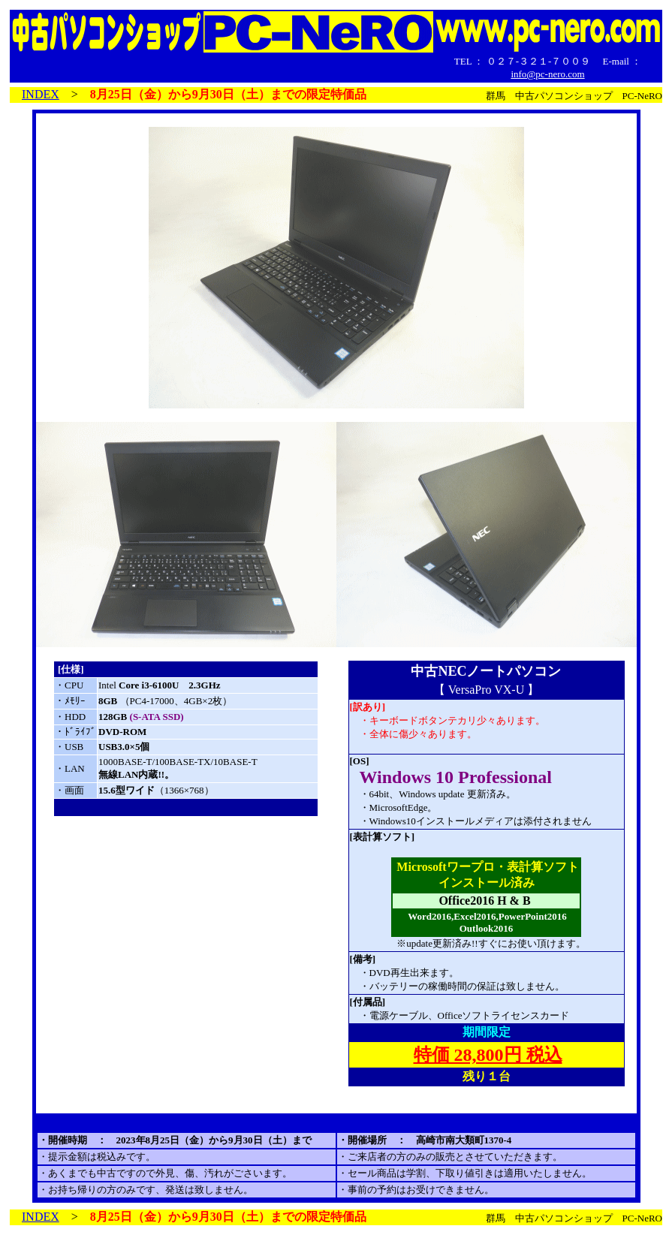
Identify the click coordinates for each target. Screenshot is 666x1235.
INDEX (40, 94)
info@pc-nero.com (547, 74)
